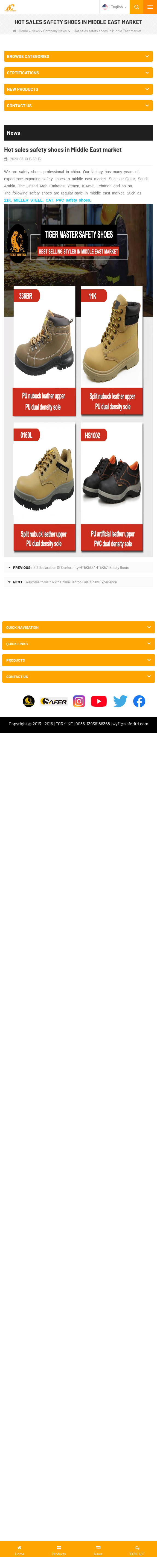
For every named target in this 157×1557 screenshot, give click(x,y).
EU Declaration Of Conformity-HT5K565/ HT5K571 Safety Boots (81, 567)
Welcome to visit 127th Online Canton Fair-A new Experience (71, 582)
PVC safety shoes (73, 200)
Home (20, 31)
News (35, 31)
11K (7, 200)
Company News (55, 31)
